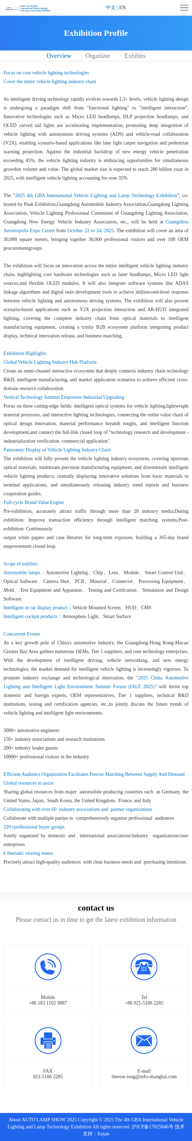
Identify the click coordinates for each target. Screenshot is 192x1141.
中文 (111, 7)
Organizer (98, 55)
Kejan (103, 1133)
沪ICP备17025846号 (152, 1126)
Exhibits (134, 55)
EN (122, 7)
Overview (59, 55)
